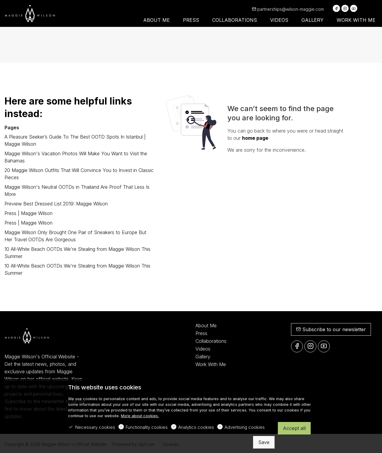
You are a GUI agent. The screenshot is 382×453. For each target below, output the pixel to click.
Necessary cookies (95, 427)
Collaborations (211, 341)
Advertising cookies (244, 427)
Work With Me (210, 364)
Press (201, 333)
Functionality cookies (147, 427)
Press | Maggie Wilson (28, 213)
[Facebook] (336, 8)
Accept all (294, 428)
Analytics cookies (196, 427)
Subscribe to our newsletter (331, 329)
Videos (202, 349)
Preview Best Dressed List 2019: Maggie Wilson (56, 204)
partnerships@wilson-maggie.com (288, 9)
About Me (206, 325)
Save (263, 442)
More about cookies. (140, 416)
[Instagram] (345, 8)
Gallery (202, 357)
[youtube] (353, 8)
